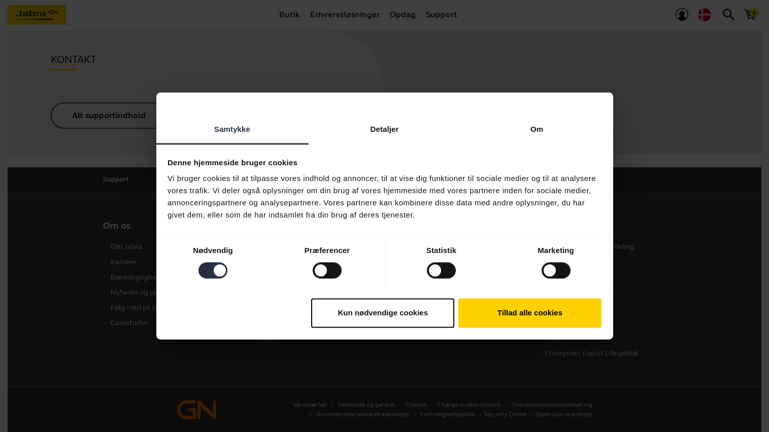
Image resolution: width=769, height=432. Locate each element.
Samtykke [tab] (232, 129)
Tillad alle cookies (529, 312)
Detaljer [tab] (385, 129)
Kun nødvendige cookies (383, 312)
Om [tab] (536, 129)
